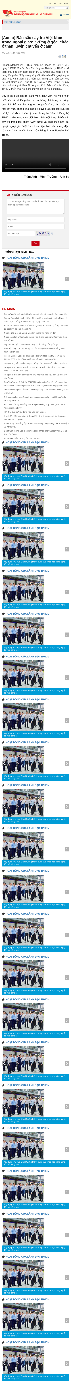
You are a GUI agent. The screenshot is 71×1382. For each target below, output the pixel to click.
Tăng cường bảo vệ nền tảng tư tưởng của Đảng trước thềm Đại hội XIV (36, 363)
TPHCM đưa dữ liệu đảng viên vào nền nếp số (25, 412)
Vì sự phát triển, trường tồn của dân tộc (22, 438)
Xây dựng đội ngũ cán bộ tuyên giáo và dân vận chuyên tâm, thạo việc (35, 314)
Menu (64, 15)
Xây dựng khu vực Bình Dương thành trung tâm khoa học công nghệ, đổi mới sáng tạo (35, 293)
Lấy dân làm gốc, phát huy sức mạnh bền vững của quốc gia (31, 344)
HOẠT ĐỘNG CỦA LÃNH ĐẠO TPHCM (28, 258)
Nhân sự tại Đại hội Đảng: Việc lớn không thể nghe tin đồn (30, 333)
